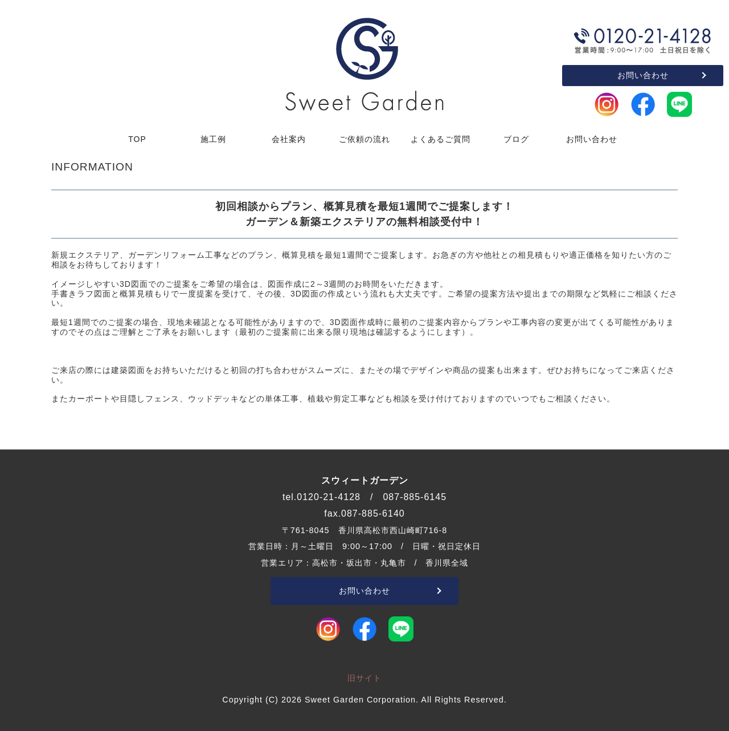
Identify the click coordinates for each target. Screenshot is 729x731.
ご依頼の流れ (364, 139)
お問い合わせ (643, 75)
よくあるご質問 (440, 139)
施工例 (213, 139)
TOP (137, 139)
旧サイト (364, 678)
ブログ (516, 139)
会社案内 (289, 139)
